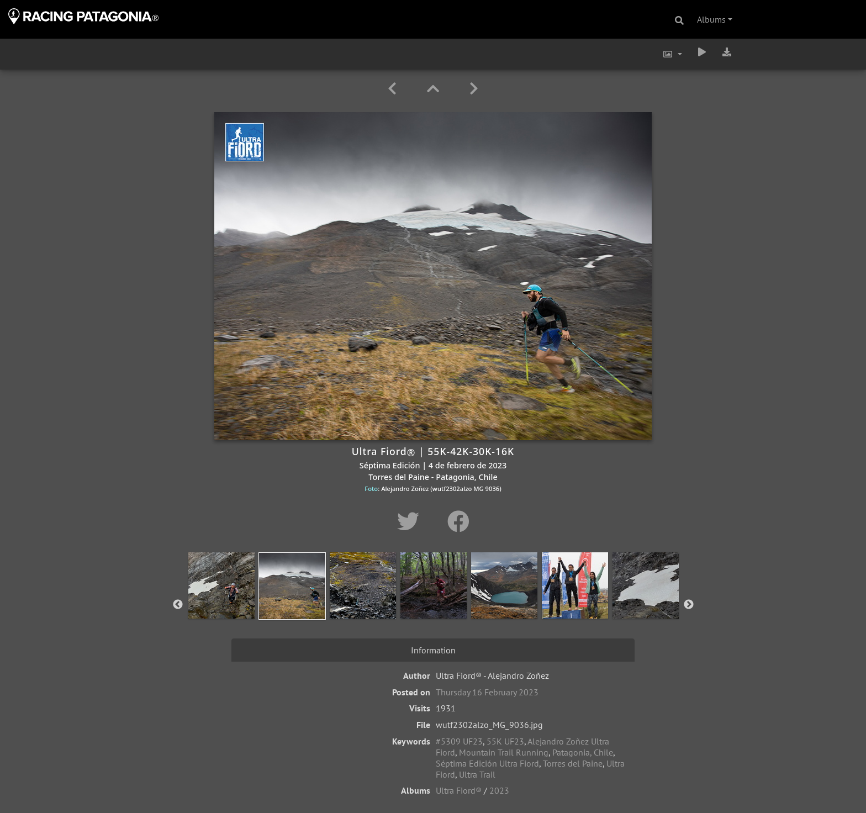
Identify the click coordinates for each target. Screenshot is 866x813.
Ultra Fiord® (459, 790)
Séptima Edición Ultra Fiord (487, 763)
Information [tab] (433, 650)
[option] (221, 602)
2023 (499, 790)
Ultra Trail (477, 774)
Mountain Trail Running (503, 752)
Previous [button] (177, 604)
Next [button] (688, 604)
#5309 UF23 (459, 741)
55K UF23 (505, 741)
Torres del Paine (573, 763)
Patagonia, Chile (582, 752)
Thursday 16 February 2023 (487, 692)
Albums (711, 19)
